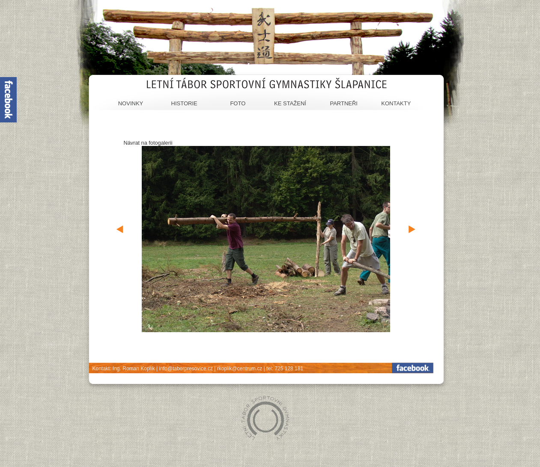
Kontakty (396, 103)
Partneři (344, 103)
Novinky (130, 103)
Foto (237, 103)
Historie (184, 103)
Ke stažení (290, 103)
